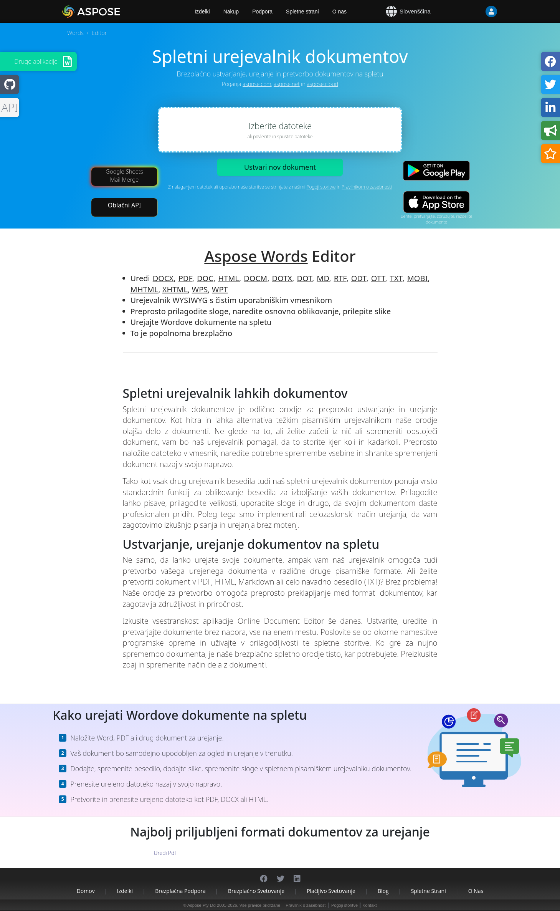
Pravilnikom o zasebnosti (367, 187)
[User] (476, 11)
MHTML (145, 289)
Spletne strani (302, 11)
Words (75, 32)
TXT (396, 278)
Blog (383, 890)
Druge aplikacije (36, 61)
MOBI (417, 278)
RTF (340, 278)
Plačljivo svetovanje (331, 890)
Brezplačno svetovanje (256, 890)
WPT (220, 289)
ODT (359, 278)
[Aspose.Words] (113, 11)
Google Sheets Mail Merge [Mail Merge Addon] (124, 175)
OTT (378, 278)
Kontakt (369, 905)
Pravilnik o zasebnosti (306, 905)
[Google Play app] (436, 171)
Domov (86, 890)
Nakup (231, 11)
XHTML (175, 289)
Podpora (262, 11)
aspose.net (287, 84)
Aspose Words (255, 256)
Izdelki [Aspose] (202, 11)
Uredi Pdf (165, 852)
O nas (339, 11)
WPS (200, 289)
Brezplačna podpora (180, 890)
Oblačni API (124, 205)
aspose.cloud (322, 84)
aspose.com (257, 84)
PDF (185, 278)
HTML (228, 278)
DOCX (163, 278)
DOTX (282, 278)
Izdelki (125, 890)
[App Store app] (436, 202)
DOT (304, 278)
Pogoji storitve (320, 187)
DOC (205, 278)
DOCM (255, 278)
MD (323, 278)
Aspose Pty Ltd (201, 905)
